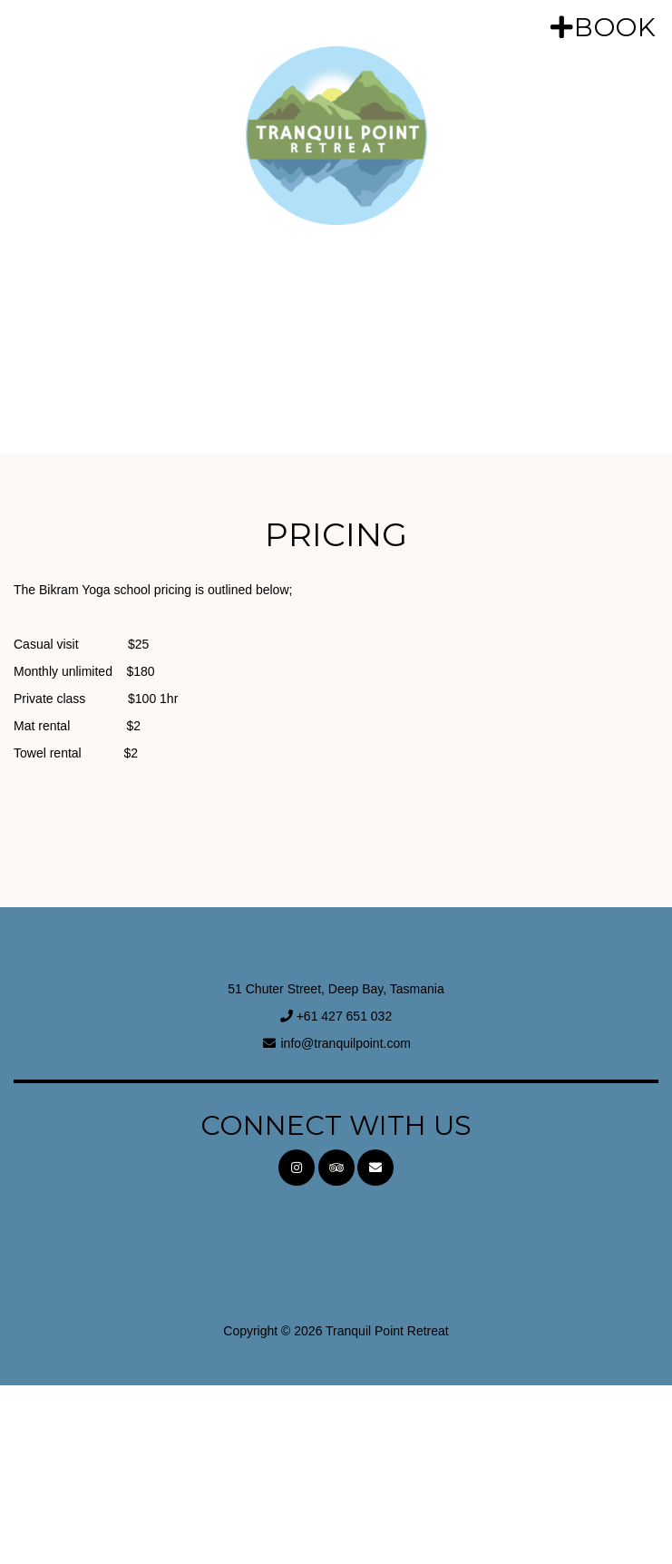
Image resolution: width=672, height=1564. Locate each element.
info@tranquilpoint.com (345, 1043)
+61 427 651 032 (345, 1016)
